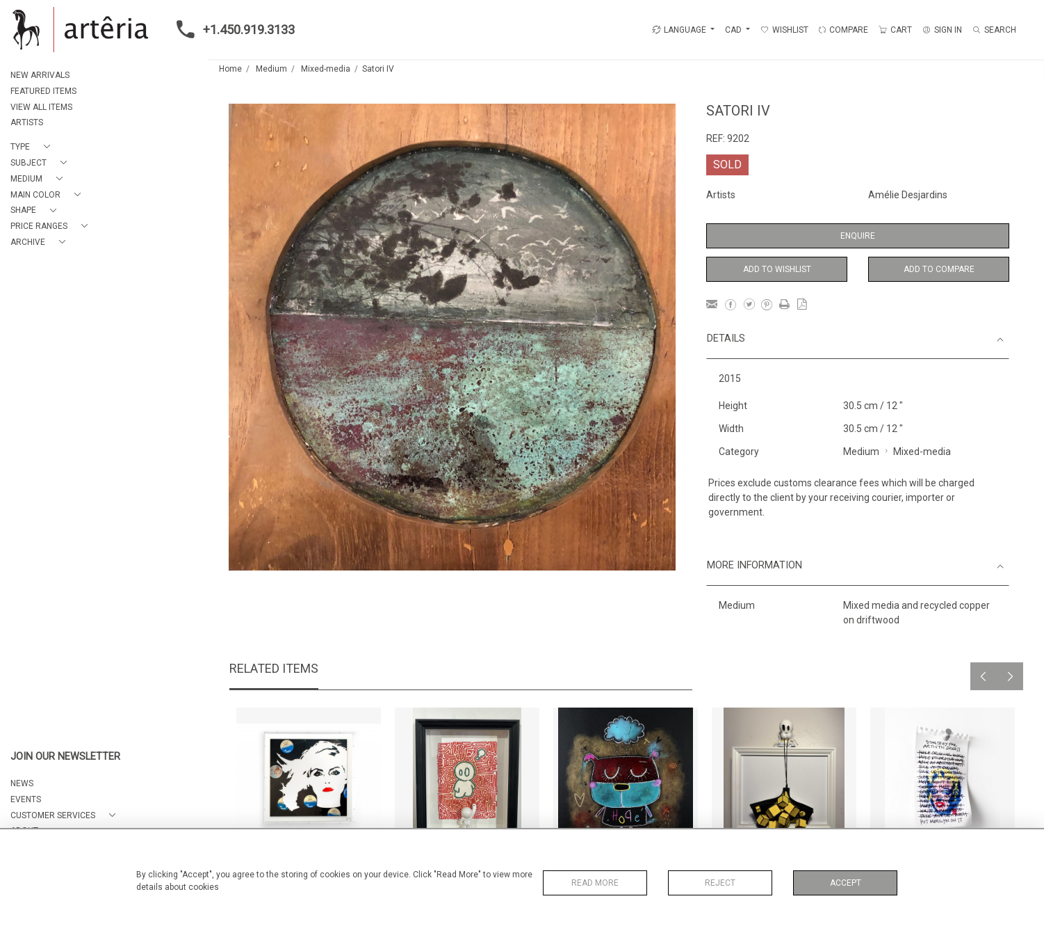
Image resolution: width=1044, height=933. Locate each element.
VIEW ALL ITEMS (41, 107)
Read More (595, 883)
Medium (271, 69)
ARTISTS (26, 122)
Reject (720, 883)
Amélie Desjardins (907, 194)
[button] (33, 147)
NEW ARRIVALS (40, 75)
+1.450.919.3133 (231, 29)
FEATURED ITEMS (43, 91)
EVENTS (25, 799)
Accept (845, 883)
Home (230, 69)
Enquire (857, 236)
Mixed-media (325, 69)
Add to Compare (939, 269)
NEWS (21, 783)
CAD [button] (734, 30)
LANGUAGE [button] (679, 30)
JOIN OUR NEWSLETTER (65, 757)
